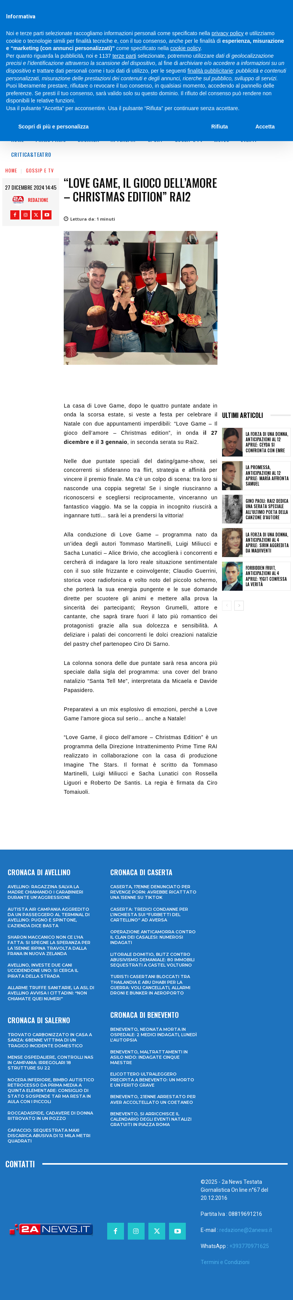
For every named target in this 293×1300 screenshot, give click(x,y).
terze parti (124, 56)
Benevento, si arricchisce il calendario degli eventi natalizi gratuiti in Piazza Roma (151, 1119)
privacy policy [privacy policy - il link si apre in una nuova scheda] (228, 33)
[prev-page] (227, 606)
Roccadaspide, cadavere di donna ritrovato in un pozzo (50, 1115)
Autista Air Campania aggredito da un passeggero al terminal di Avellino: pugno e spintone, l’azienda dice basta (49, 917)
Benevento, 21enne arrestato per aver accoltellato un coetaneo (153, 1099)
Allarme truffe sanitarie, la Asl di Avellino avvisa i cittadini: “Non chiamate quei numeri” (51, 993)
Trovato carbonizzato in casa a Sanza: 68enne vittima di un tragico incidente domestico (50, 1040)
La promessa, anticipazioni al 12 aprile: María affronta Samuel (267, 475)
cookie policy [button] (185, 48)
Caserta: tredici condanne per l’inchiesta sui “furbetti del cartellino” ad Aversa (149, 915)
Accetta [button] (265, 126)
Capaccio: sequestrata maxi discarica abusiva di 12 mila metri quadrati (49, 1136)
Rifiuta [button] (219, 126)
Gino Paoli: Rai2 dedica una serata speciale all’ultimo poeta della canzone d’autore (267, 509)
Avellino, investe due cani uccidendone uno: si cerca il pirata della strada (43, 970)
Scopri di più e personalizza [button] (53, 126)
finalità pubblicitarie (210, 71)
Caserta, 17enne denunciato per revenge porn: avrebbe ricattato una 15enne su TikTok (153, 892)
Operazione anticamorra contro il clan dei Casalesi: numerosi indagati (153, 937)
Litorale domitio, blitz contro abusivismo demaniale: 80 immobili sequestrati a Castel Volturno (152, 960)
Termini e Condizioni (225, 1262)
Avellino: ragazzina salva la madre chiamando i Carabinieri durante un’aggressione (45, 892)
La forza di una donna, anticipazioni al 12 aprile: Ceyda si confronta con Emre (267, 442)
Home (11, 170)
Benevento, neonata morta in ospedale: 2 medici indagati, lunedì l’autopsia (153, 1035)
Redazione (38, 200)
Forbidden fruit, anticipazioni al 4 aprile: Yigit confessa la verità (266, 576)
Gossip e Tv (40, 170)
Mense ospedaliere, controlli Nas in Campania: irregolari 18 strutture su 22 (50, 1063)
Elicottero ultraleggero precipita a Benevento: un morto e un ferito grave (152, 1079)
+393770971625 (249, 1246)
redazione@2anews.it (245, 1230)
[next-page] (239, 606)
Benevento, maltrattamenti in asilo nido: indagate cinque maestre (149, 1057)
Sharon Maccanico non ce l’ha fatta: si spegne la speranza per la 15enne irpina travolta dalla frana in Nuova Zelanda (49, 945)
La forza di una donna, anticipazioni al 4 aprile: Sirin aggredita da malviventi (267, 542)
